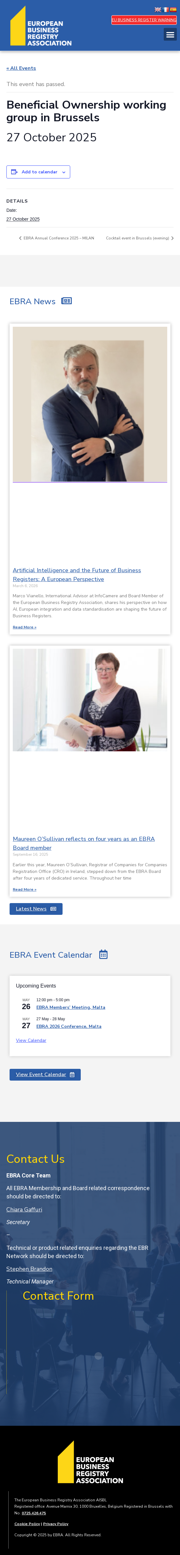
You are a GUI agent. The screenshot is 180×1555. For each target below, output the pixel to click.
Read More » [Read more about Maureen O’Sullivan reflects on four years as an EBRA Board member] (24, 889)
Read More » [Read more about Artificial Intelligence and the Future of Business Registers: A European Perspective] (24, 627)
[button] (170, 34)
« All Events (21, 68)
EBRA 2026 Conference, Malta (68, 1026)
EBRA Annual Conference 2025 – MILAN (58, 238)
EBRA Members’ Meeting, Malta (70, 1007)
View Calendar (31, 1040)
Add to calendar (39, 172)
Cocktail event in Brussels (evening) (138, 238)
